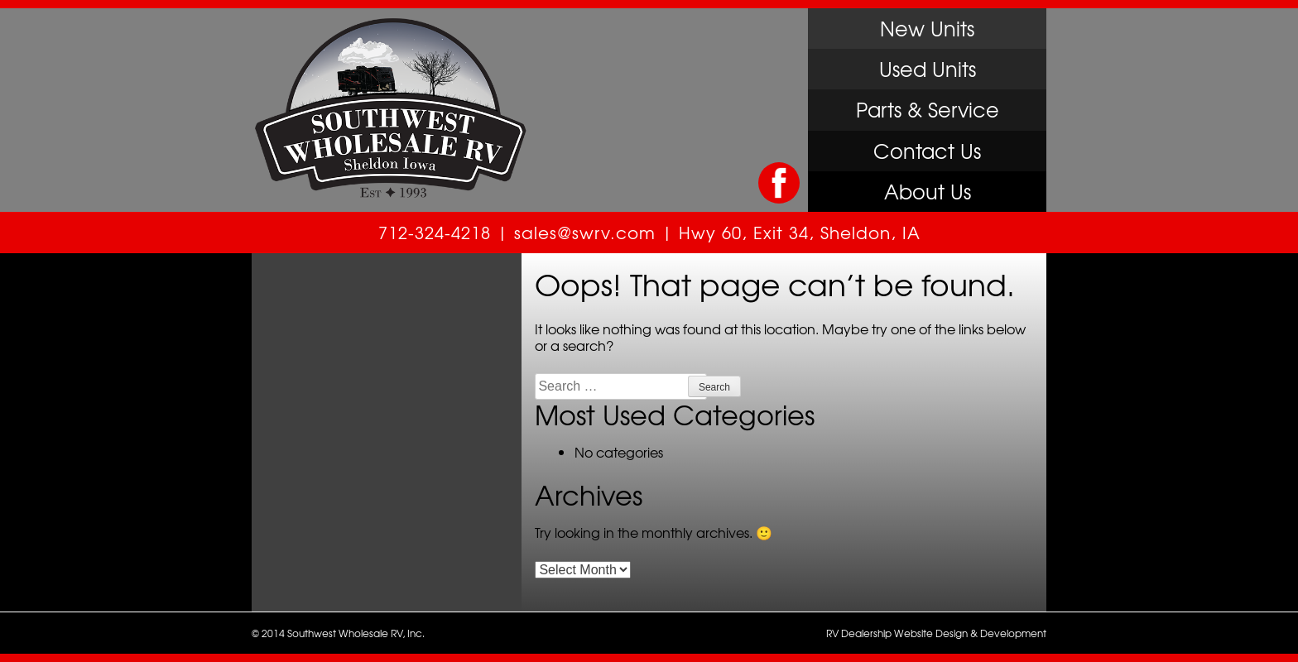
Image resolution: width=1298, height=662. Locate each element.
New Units (927, 28)
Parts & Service (927, 109)
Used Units (927, 69)
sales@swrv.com (585, 232)
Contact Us (927, 151)
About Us (927, 191)
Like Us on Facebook (779, 183)
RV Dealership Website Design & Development (936, 633)
